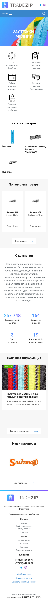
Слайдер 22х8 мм (12, 215)
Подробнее (12, 226)
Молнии (6, 146)
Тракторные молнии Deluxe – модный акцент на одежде (24, 395)
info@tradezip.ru (24, 574)
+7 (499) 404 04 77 (24, 560)
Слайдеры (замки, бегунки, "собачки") (24, 527)
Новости (8, 366)
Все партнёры (24, 483)
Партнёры (24, 547)
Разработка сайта (24, 597)
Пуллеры (7, 172)
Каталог (24, 519)
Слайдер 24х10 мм (35, 215)
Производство (24, 540)
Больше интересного (24, 431)
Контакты (24, 555)
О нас (24, 536)
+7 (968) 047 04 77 (24, 563)
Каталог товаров (24, 123)
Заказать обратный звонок (24, 582)
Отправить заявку (24, 578)
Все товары (24, 241)
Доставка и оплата (24, 550)
